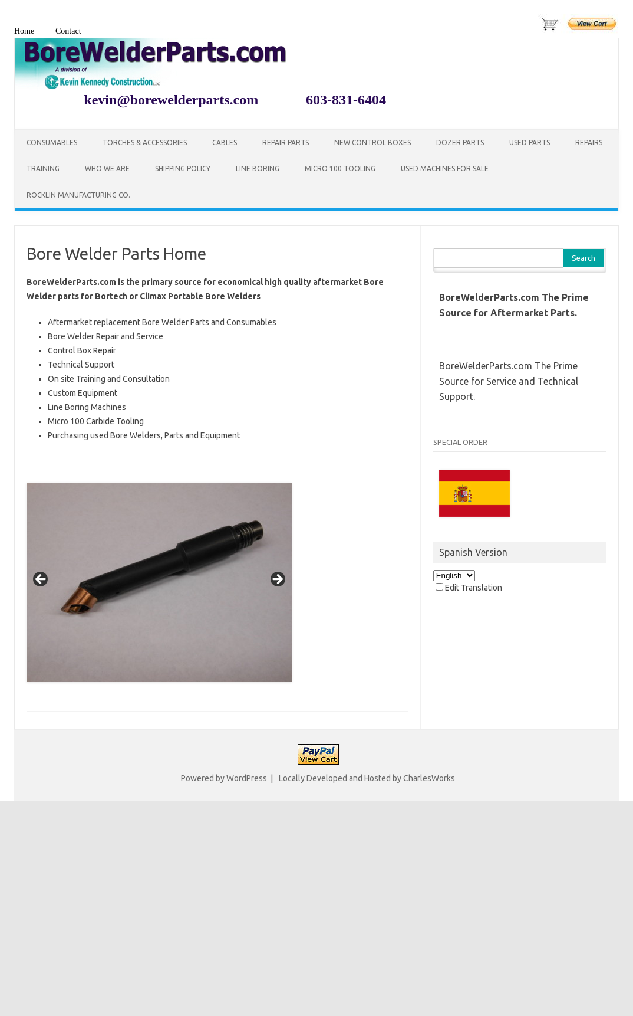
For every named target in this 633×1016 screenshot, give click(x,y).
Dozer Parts (460, 142)
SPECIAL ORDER (460, 442)
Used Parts (529, 142)
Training (43, 168)
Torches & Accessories (145, 142)
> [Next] (277, 580)
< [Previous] (41, 580)
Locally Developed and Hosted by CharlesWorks (367, 778)
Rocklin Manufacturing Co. (78, 195)
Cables (224, 142)
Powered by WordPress (224, 778)
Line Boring (257, 168)
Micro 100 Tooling (340, 168)
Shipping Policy (182, 168)
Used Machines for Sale (445, 168)
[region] (159, 583)
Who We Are (107, 168)
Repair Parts (285, 142)
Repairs (588, 142)
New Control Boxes (372, 142)
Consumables (52, 142)
